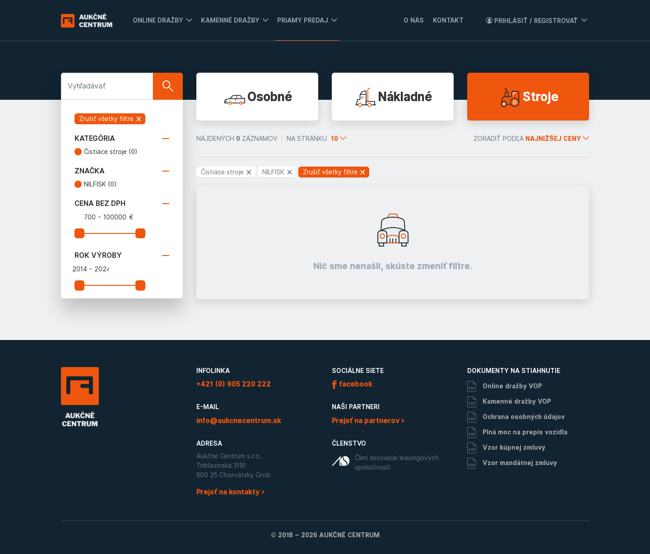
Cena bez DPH (121, 203)
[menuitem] (160, 20)
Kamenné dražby (230, 20)
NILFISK (100, 184)
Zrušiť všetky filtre (110, 118)
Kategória (121, 138)
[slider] (79, 233)
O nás (414, 20)
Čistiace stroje (111, 151)
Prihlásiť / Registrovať (532, 20)
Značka (121, 171)
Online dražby (158, 20)
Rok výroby (121, 255)
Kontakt (448, 20)
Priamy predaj (302, 20)
